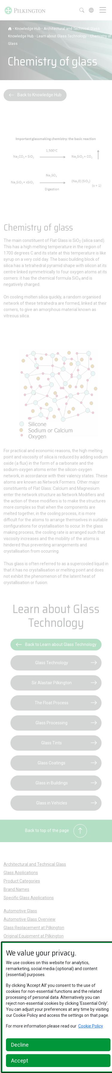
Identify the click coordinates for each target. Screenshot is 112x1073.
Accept (19, 1060)
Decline (20, 1045)
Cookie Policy (90, 1026)
